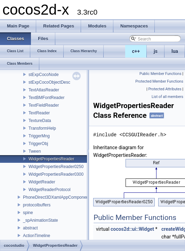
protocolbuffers (36, 205)
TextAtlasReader (44, 90)
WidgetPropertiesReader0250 (56, 166)
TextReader (39, 113)
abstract (30, 228)
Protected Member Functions (159, 81)
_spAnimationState (40, 220)
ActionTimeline (36, 235)
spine (28, 212)
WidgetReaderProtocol (50, 189)
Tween (35, 151)
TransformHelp (42, 128)
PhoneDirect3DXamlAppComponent (56, 197)
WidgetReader (42, 182)
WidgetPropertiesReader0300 (56, 174)
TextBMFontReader (46, 97)
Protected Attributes (164, 89)
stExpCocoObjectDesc (49, 82)
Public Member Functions (160, 73)
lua (174, 51)
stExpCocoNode (44, 74)
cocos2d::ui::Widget (132, 229)
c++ (136, 51)
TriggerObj (38, 143)
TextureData (40, 120)
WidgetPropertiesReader (51, 159)
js (156, 51)
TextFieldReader (44, 105)
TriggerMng (39, 136)
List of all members (167, 96)
